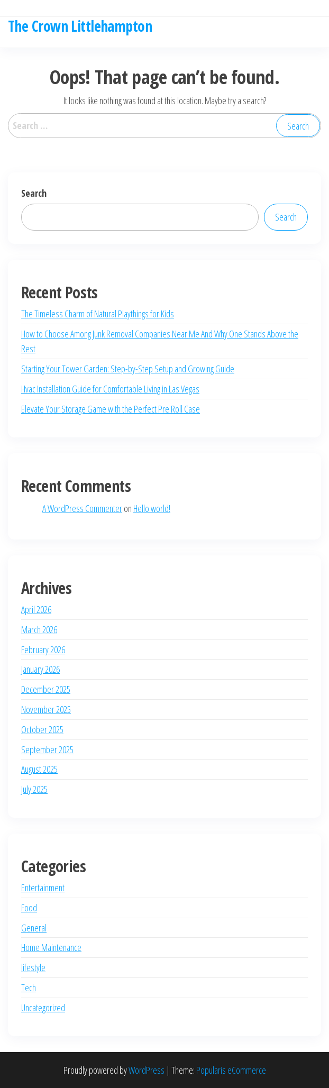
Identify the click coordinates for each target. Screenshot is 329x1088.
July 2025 (34, 789)
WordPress (146, 1070)
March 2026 (39, 629)
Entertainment (43, 887)
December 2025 (45, 689)
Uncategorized (43, 1007)
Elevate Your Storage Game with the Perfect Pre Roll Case (110, 409)
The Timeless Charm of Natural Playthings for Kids (97, 313)
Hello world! (151, 508)
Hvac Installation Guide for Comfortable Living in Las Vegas (110, 388)
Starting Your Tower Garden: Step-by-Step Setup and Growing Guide (127, 368)
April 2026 (36, 609)
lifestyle (33, 967)
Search (34, 193)
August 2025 (39, 769)
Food (29, 907)
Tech (28, 987)
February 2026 (43, 649)
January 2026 (40, 669)
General (34, 927)
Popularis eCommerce (231, 1070)
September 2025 (47, 749)
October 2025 (42, 729)
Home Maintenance (51, 947)
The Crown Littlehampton (80, 26)
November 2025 (46, 709)
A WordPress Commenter (82, 508)
